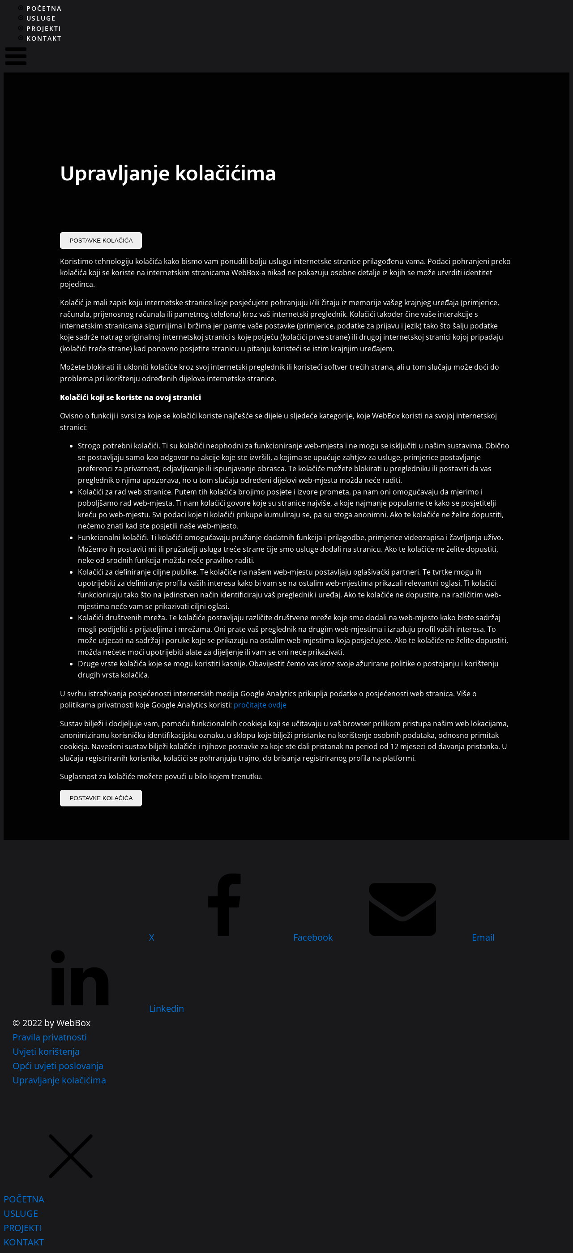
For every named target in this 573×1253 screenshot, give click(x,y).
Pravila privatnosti (50, 1037)
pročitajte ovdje (260, 705)
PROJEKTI (23, 1228)
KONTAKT (24, 1242)
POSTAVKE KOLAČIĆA (101, 240)
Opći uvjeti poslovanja (58, 1066)
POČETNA (24, 1199)
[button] (71, 1185)
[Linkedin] (98, 1008)
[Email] (415, 937)
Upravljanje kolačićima (59, 1080)
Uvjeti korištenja (46, 1051)
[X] (85, 937)
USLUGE (21, 1213)
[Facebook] (246, 937)
